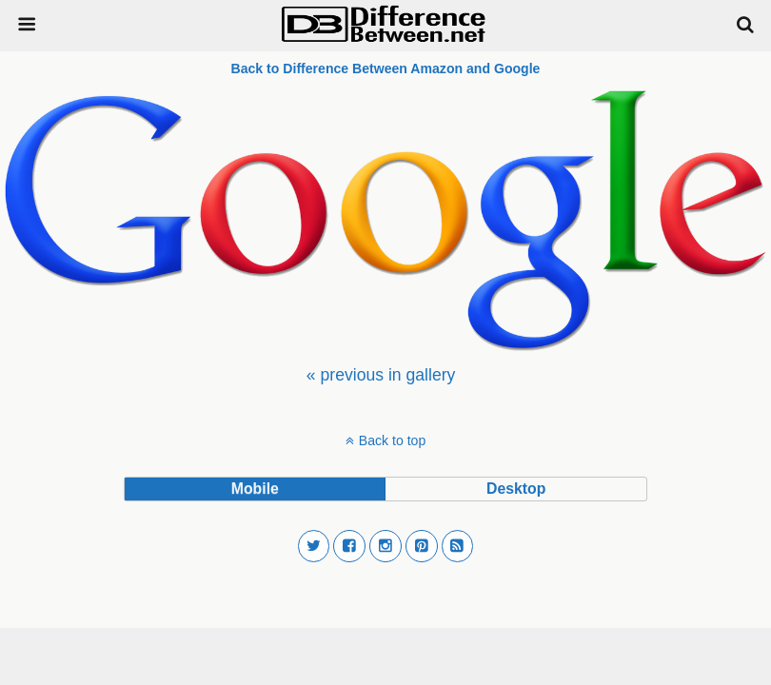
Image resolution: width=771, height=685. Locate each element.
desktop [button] (515, 488)
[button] (314, 546)
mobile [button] (255, 488)
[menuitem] (380, 374)
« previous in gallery (380, 374)
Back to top (392, 440)
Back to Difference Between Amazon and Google (386, 68)
